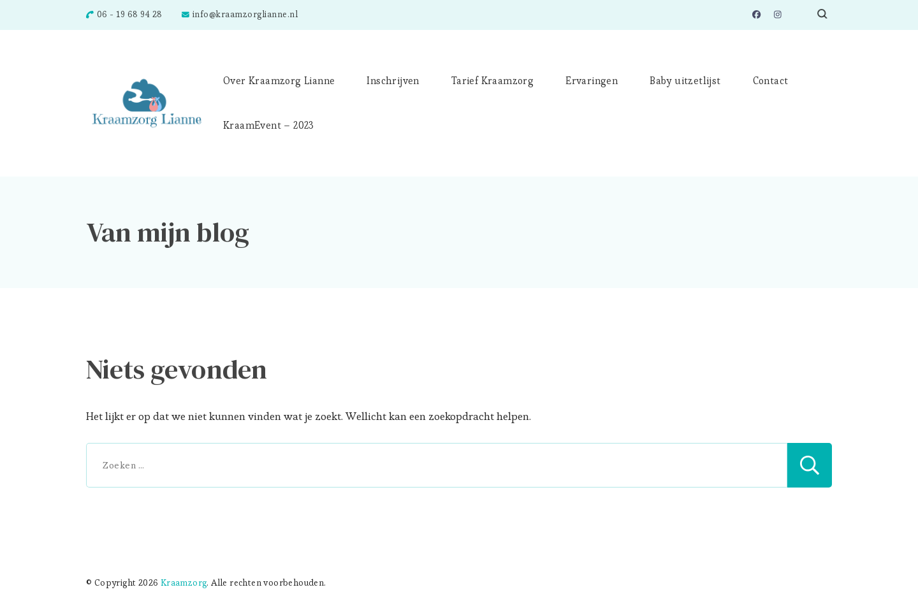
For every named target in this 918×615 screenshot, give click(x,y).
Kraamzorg (184, 582)
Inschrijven (393, 81)
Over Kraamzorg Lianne (279, 81)
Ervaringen (591, 81)
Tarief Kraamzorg (492, 81)
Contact (771, 81)
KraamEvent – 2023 (268, 125)
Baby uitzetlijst (685, 81)
